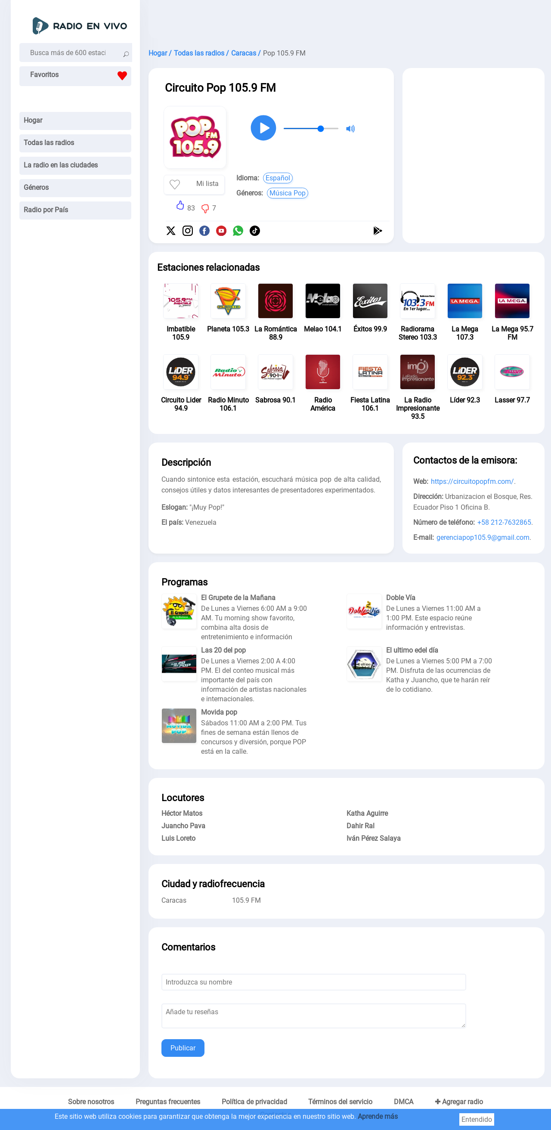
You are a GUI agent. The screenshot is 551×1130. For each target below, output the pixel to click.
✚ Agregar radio (459, 1102)
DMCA (403, 1102)
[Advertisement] (347, 21)
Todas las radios (49, 143)
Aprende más (378, 1116)
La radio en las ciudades (61, 165)
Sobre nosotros (91, 1102)
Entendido (476, 1119)
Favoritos (80, 75)
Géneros (36, 187)
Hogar (33, 120)
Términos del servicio (340, 1102)
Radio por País (46, 210)
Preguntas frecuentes (168, 1102)
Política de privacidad (254, 1102)
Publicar (182, 1048)
